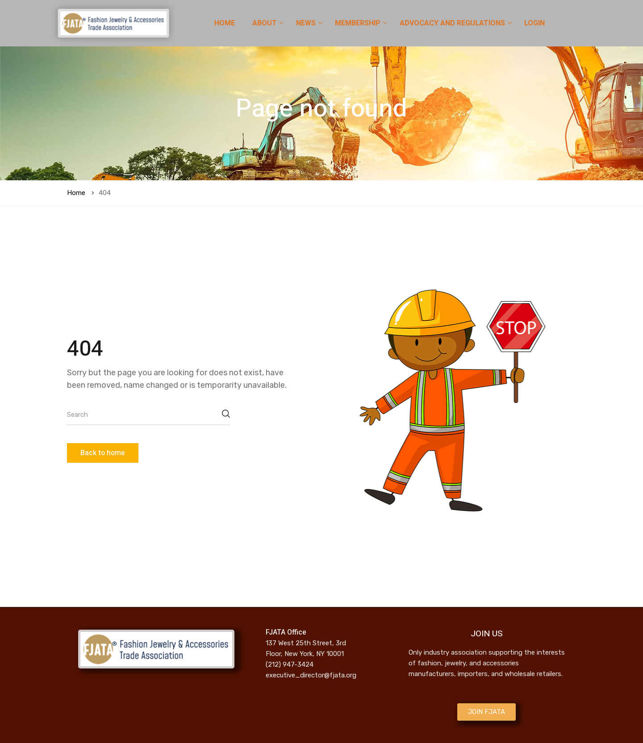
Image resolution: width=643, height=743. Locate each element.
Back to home (102, 453)
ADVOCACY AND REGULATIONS (453, 23)
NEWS (306, 23)
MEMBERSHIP (358, 23)
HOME (224, 23)
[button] (486, 712)
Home (76, 193)
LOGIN (534, 23)
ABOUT (265, 23)
